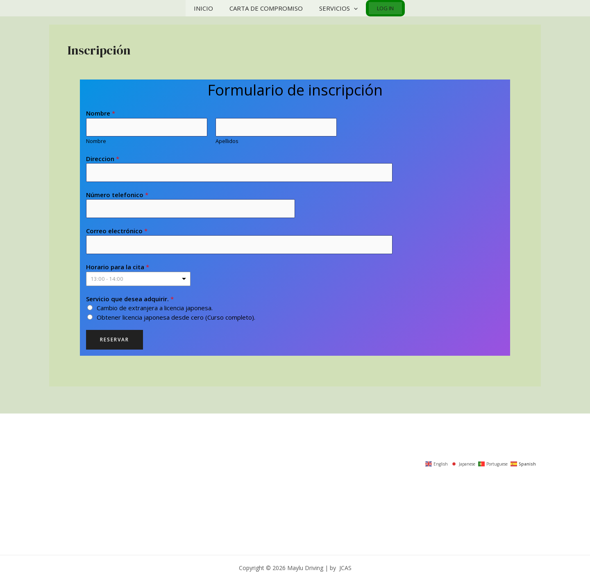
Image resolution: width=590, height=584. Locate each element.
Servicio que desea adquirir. (130, 301)
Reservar (114, 342)
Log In (379, 8)
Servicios (337, 8)
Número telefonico (117, 196)
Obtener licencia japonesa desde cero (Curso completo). (176, 319)
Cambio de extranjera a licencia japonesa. (155, 310)
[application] (352, 8)
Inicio (210, 8)
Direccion (102, 159)
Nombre (100, 113)
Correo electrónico (117, 232)
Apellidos (227, 141)
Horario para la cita (117, 269)
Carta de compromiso (269, 8)
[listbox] (138, 281)
